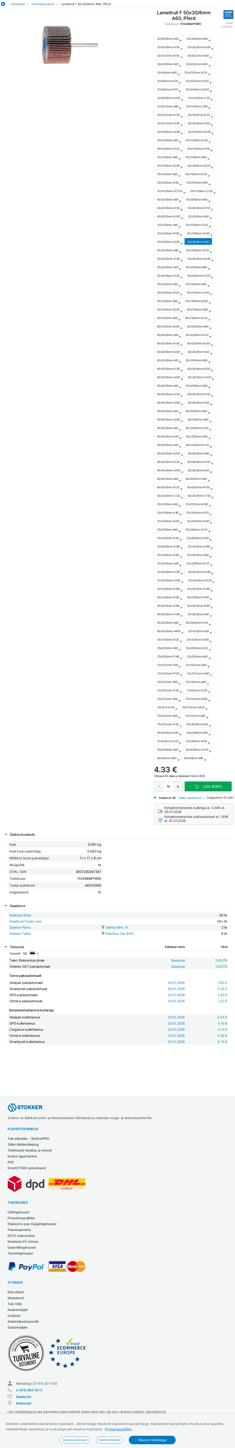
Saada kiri (23, 1397)
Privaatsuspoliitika (118, 1429)
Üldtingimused (18, 1212)
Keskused (23, 1403)
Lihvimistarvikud (43, 4)
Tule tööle (15, 1304)
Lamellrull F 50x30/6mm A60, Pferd (86, 4)
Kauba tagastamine (22, 1156)
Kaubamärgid (18, 1310)
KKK (11, 1162)
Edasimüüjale (17, 1327)
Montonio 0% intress (23, 1241)
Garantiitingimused (22, 1247)
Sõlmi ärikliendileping (23, 1144)
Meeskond (16, 1298)
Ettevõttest (16, 1292)
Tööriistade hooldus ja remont (30, 1150)
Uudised (14, 1316)
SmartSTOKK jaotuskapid (27, 1168)
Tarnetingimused (20, 1253)
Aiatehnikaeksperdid (23, 1321)
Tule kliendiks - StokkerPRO (28, 1138)
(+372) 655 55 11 (29, 1390)
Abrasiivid (18, 4)
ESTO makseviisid (21, 1236)
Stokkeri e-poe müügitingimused (32, 1224)
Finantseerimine (19, 1230)
